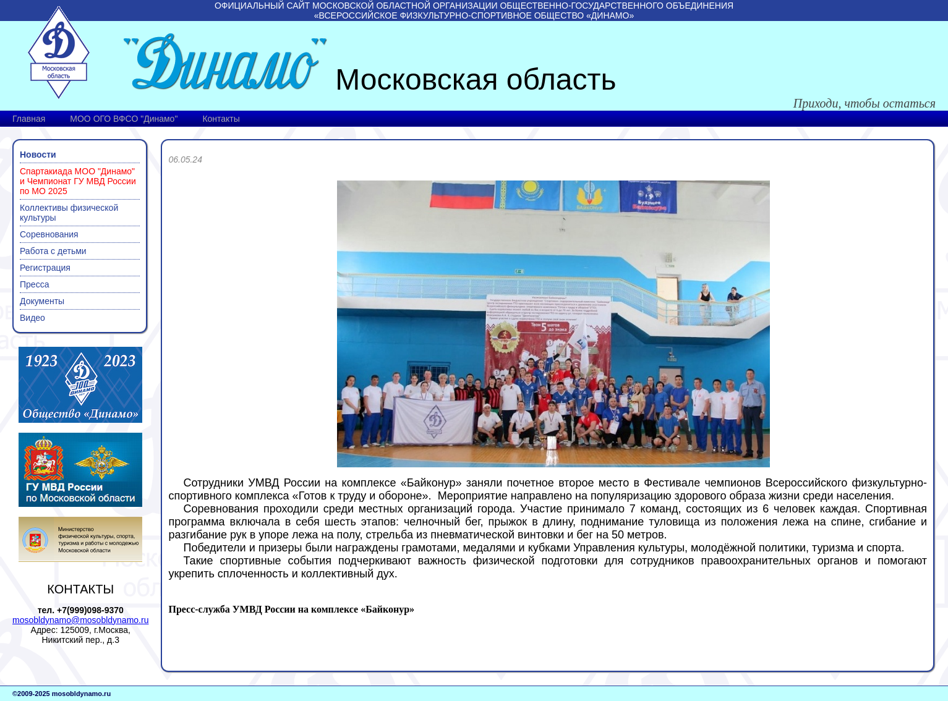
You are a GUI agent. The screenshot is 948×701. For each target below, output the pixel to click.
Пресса (34, 284)
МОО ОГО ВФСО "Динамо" (123, 119)
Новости (38, 154)
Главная (28, 119)
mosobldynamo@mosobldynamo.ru (80, 620)
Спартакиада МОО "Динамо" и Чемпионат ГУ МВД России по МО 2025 (78, 181)
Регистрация (45, 268)
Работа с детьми (53, 251)
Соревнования (49, 234)
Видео (32, 318)
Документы (42, 301)
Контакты (220, 119)
